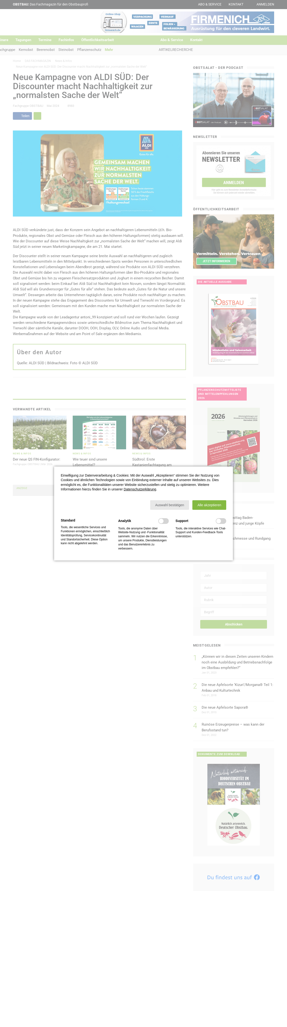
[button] (169, 505)
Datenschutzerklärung (140, 489)
